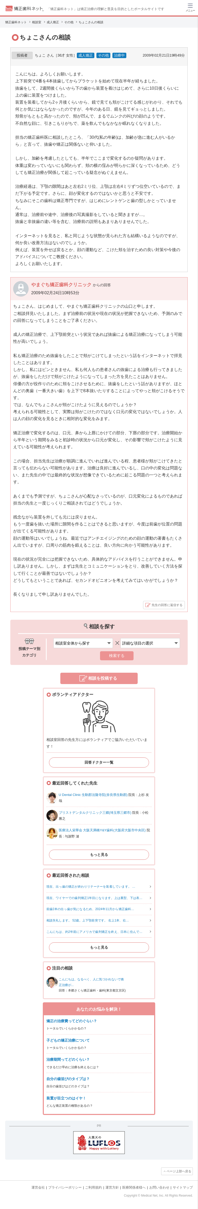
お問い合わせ (159, 1187)
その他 (103, 55)
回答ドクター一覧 (99, 762)
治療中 (119, 55)
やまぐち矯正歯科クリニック (62, 284)
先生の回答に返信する (167, 605)
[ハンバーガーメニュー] (190, 7)
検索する (117, 655)
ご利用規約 (93, 1187)
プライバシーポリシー (65, 1187)
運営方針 (112, 1187)
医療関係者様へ (134, 1187)
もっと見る (99, 855)
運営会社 (38, 1187)
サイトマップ (183, 1187)
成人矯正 (85, 55)
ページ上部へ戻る (179, 1171)
